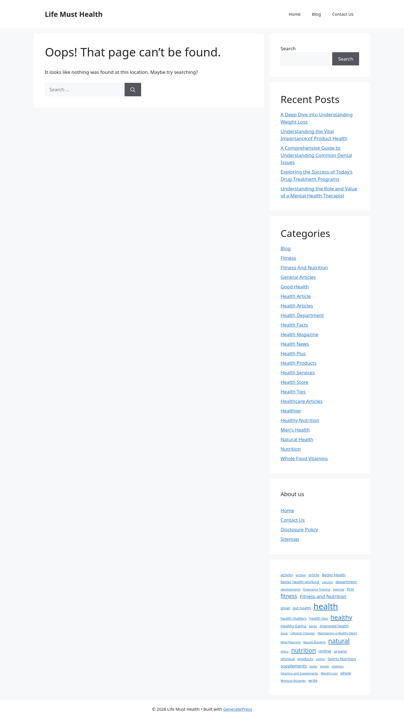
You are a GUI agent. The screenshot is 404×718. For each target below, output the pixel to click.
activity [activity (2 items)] (287, 574)
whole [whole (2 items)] (345, 673)
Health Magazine (299, 334)
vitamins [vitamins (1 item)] (337, 666)
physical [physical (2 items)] (288, 658)
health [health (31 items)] (325, 606)
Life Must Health (74, 14)
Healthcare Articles (302, 401)
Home (295, 14)
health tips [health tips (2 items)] (318, 618)
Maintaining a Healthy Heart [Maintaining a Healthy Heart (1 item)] (337, 633)
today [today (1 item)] (313, 666)
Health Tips (293, 391)
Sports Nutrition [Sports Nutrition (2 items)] (342, 658)
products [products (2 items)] (305, 658)
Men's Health (295, 430)
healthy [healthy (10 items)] (341, 617)
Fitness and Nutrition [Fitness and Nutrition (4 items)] (323, 596)
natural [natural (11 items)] (339, 641)
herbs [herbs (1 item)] (313, 626)
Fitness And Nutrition (304, 267)
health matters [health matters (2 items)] (294, 618)
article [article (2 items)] (313, 574)
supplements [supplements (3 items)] (294, 666)
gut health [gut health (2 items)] (302, 607)
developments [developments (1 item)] (290, 589)
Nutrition (291, 449)
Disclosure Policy (299, 529)
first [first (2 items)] (350, 589)
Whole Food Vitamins (304, 458)
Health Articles (297, 305)
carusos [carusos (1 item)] (327, 582)
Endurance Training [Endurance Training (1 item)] (316, 589)
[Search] (133, 89)
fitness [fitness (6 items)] (289, 596)
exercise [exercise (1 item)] (338, 589)
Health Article (296, 296)
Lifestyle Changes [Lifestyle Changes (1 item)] (302, 633)
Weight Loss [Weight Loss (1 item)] (329, 673)
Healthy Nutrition (300, 420)
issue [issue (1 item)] (284, 633)
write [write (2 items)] (312, 680)
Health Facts (294, 325)
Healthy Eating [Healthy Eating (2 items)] (293, 625)
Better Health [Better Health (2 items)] (334, 574)
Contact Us (343, 14)
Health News (295, 344)
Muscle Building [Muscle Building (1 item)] (314, 642)
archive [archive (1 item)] (301, 575)
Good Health (295, 286)
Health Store (294, 382)
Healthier (291, 410)
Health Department (302, 315)
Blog (316, 14)
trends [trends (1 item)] (324, 666)
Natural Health (297, 439)
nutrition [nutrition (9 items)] (303, 650)
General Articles (298, 277)
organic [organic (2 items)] (340, 651)
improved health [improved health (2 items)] (334, 625)
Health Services (298, 372)
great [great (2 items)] (285, 607)
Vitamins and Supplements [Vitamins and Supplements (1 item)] (299, 673)
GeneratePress (237, 709)
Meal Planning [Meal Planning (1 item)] (290, 642)
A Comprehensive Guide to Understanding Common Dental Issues (316, 155)
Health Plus (293, 353)
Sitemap (290, 539)
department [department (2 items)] (346, 581)
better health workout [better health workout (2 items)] (300, 581)
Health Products (298, 363)
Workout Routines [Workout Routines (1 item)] (293, 681)
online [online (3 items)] (325, 651)
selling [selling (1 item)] (320, 659)
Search (288, 48)
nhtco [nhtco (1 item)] (285, 651)
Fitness (288, 258)
